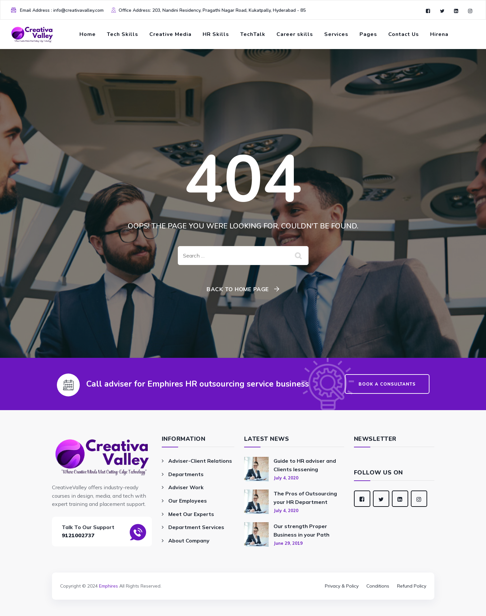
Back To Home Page (238, 289)
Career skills (295, 34)
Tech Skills (122, 34)
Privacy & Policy (342, 586)
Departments (186, 474)
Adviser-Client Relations (200, 461)
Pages (368, 34)
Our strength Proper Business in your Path (301, 530)
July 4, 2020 (286, 477)
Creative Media (170, 34)
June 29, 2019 (288, 543)
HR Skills (216, 34)
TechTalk (252, 34)
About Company (188, 540)
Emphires (108, 586)
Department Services (196, 527)
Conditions (377, 586)
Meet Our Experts (191, 514)
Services (336, 34)
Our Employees (187, 500)
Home (87, 34)
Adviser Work (186, 487)
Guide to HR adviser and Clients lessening (305, 465)
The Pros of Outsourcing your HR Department (305, 497)
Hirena (439, 34)
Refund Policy (411, 586)
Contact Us (403, 34)
